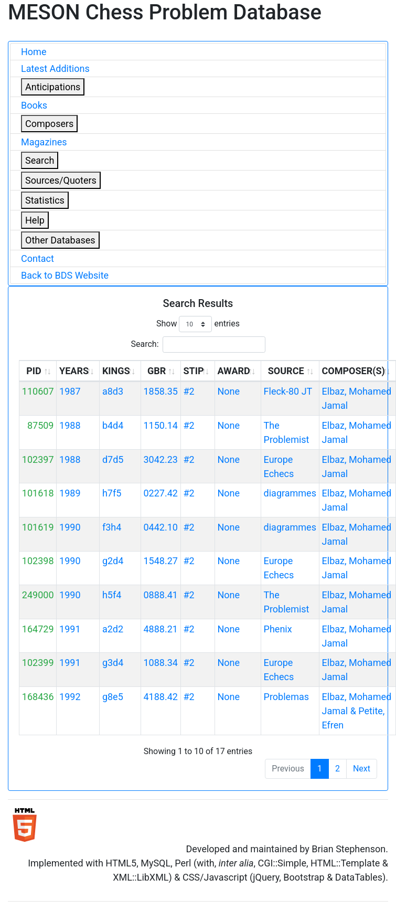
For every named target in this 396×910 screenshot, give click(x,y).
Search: (198, 344)
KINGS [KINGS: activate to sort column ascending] (116, 370)
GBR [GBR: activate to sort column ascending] (156, 370)
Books (34, 105)
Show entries (198, 324)
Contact (37, 258)
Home (33, 51)
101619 (38, 527)
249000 (38, 594)
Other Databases (60, 240)
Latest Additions (55, 68)
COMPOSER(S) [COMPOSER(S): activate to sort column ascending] (353, 370)
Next (361, 769)
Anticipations (52, 86)
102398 (38, 560)
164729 (38, 628)
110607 (38, 391)
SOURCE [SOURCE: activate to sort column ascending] (286, 370)
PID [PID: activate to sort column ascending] (33, 370)
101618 (38, 493)
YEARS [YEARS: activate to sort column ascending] (74, 370)
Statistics (45, 200)
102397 (38, 459)
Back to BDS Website (65, 275)
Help (35, 220)
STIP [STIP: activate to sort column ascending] (193, 370)
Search (39, 160)
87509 (40, 425)
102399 (38, 662)
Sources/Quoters (61, 180)
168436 (38, 696)
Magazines (44, 141)
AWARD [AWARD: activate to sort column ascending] (233, 370)
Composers (49, 123)
